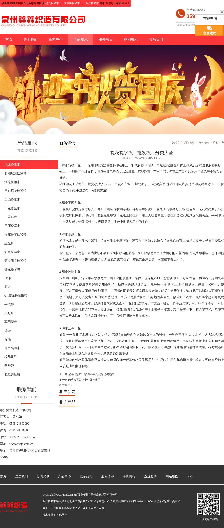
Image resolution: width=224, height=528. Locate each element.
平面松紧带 (12, 225)
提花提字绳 (12, 269)
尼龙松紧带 (12, 164)
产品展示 (80, 39)
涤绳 (7, 330)
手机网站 (129, 476)
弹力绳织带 (12, 348)
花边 (7, 287)
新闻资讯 (43, 476)
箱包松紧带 (12, 252)
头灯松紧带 (92, 3)
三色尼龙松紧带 (15, 191)
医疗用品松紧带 (15, 260)
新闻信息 (204, 142)
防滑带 (9, 365)
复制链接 (83, 494)
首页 (9, 39)
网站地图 (172, 476)
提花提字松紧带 (15, 234)
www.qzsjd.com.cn (21, 444)
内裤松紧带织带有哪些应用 (84, 379)
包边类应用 (12, 374)
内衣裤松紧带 (72, 3)
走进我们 (21, 476)
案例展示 (131, 39)
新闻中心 (55, 39)
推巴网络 (61, 514)
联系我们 (156, 39)
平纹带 (9, 304)
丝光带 (9, 243)
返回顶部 (107, 476)
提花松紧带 (52, 3)
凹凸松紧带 (12, 199)
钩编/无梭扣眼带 (15, 295)
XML (190, 476)
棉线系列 (10, 357)
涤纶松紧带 (12, 182)
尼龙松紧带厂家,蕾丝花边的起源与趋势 (91, 374)
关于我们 (30, 39)
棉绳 (7, 339)
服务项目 (106, 39)
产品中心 (64, 476)
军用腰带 (10, 322)
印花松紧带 (12, 208)
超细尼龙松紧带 (15, 173)
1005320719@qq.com (23, 437)
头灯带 (9, 313)
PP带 (7, 278)
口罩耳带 (10, 217)
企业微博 (150, 476)
